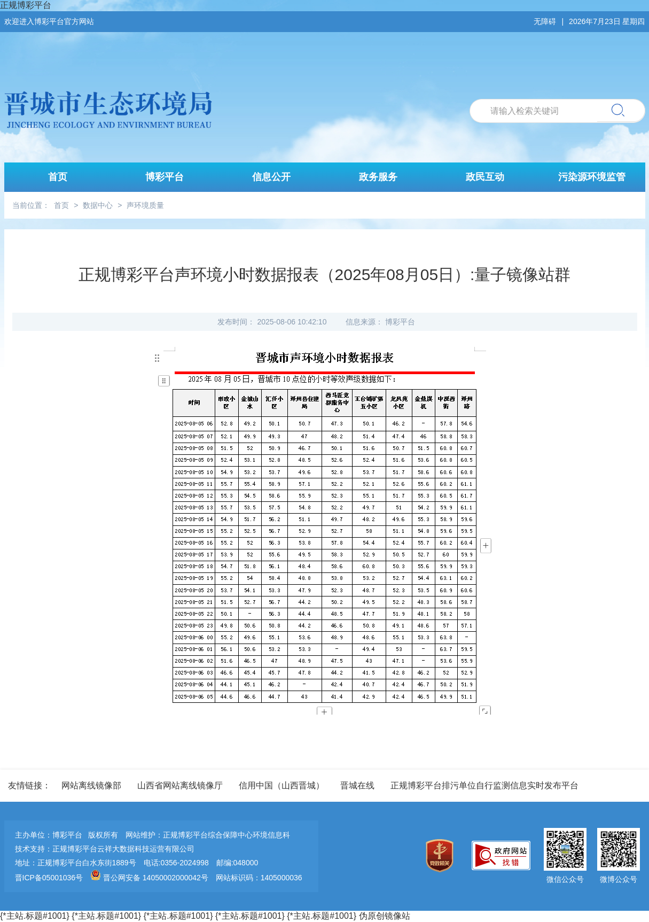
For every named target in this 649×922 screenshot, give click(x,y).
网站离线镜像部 (91, 785)
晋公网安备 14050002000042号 (150, 877)
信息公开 (271, 177)
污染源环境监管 (591, 177)
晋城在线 (357, 785)
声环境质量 (145, 205)
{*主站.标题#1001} (34, 915)
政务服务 (378, 177)
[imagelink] (442, 856)
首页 (57, 177)
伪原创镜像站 (384, 915)
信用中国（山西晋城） (281, 785)
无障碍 (545, 21)
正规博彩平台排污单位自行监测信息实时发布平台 (484, 785)
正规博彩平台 (25, 5)
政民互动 (485, 177)
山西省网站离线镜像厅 (180, 785)
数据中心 (98, 205)
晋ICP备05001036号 (49, 877)
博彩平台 (164, 177)
